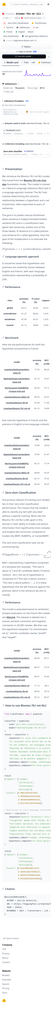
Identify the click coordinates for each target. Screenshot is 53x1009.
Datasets (6, 979)
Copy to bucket (26, 51)
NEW (26, 101)
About (5, 957)
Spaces (5, 983)
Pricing (5, 988)
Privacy (5, 953)
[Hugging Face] (4, 1000)
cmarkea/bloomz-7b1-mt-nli (17, 408)
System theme (11, 938)
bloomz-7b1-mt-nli (28, 14)
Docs (4, 992)
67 (44, 18)
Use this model (24, 56)
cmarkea (10, 13)
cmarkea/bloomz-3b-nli (17, 402)
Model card (11, 62)
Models (6, 975)
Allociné (11, 617)
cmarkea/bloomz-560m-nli (16, 397)
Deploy (26, 46)
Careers (6, 962)
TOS (4, 949)
